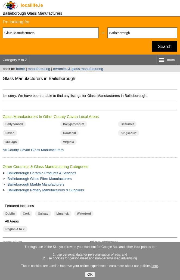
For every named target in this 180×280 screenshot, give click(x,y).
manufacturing (39, 69)
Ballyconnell (14, 124)
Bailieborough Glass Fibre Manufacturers (40, 179)
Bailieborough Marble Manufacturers (36, 184)
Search (165, 46)
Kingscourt (128, 133)
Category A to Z (15, 60)
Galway (43, 213)
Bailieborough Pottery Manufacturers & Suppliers (46, 190)
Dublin (10, 213)
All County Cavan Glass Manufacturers (33, 150)
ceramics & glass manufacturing (78, 69)
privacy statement (104, 242)
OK (89, 274)
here (154, 266)
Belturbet (127, 124)
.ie (32, 5)
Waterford (84, 213)
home (20, 69)
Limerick (63, 213)
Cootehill (69, 133)
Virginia (68, 142)
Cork (26, 213)
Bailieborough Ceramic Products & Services (42, 173)
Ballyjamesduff (73, 124)
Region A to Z (15, 229)
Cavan (9, 133)
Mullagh (11, 142)
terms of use (12, 242)
